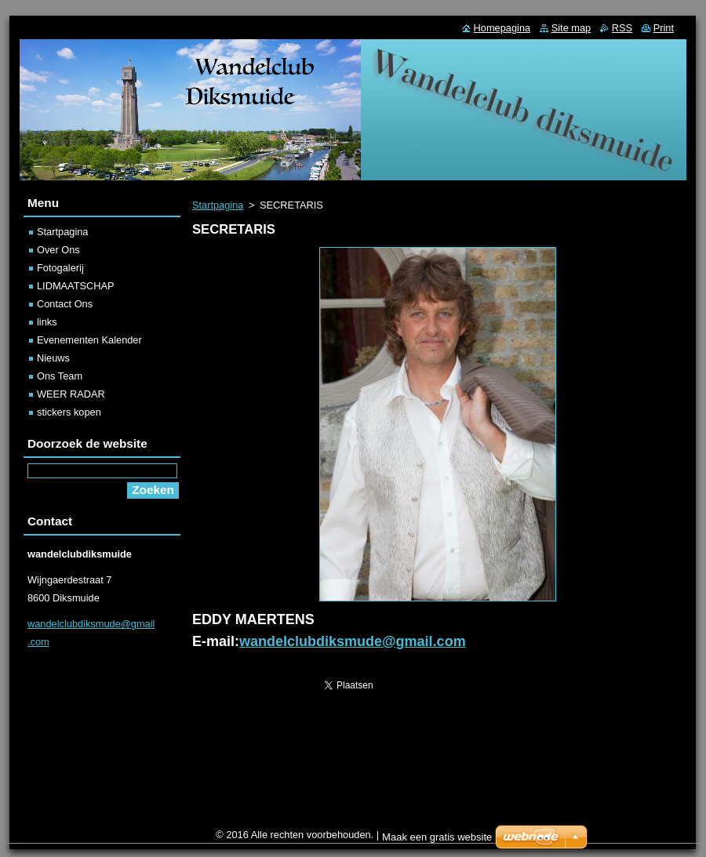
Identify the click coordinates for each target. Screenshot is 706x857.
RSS (622, 28)
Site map (571, 28)
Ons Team (59, 376)
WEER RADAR (71, 394)
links (47, 322)
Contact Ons (65, 304)
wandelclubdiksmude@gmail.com (352, 641)
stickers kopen (69, 412)
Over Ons (58, 250)
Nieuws (53, 358)
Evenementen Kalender (89, 340)
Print (663, 28)
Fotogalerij (60, 268)
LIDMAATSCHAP (76, 286)
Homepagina (502, 28)
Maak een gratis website (437, 837)
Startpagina (217, 205)
